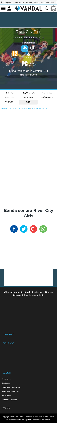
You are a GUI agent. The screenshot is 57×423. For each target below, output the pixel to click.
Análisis (28, 97)
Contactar (6, 383)
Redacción (6, 379)
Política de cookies (9, 400)
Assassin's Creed (47, 2)
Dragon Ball (8, 2)
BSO (28, 102)
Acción (27, 37)
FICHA (9, 93)
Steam (36, 2)
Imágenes (47, 97)
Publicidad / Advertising (11, 387)
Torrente (29, 2)
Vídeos (9, 102)
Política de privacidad (10, 391)
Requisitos (28, 93)
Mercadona (19, 2)
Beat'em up (38, 37)
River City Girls (28, 32)
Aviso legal (6, 395)
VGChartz (6, 408)
